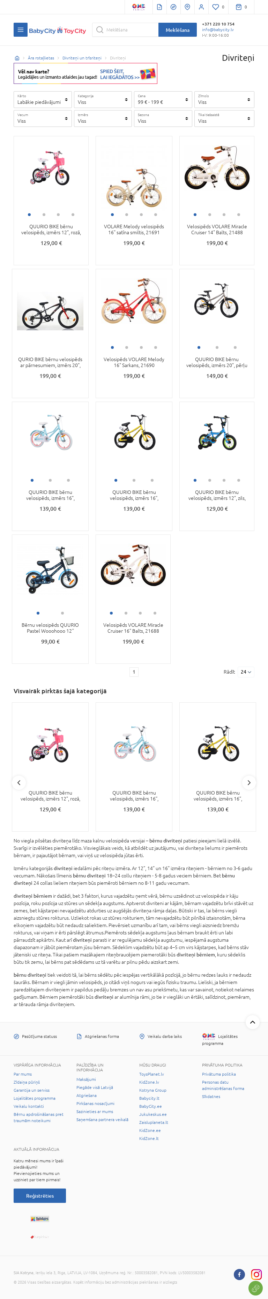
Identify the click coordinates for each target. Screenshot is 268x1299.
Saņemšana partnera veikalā (102, 1119)
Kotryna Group (152, 1090)
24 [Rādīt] (243, 672)
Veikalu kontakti (29, 1106)
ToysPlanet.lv (151, 1074)
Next (249, 783)
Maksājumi (86, 1079)
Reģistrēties (40, 1196)
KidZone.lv (149, 1082)
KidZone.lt (149, 1138)
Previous (19, 783)
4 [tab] (73, 214)
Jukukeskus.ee (153, 1114)
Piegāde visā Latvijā (94, 1087)
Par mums (23, 1074)
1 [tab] (29, 214)
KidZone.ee (150, 1130)
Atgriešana (86, 1095)
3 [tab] (58, 214)
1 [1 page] (134, 672)
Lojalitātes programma (34, 1098)
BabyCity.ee (150, 1106)
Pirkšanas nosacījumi (95, 1103)
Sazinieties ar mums (94, 1111)
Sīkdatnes (211, 1096)
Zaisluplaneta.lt (153, 1122)
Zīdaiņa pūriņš (27, 1082)
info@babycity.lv (218, 29)
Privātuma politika (219, 1074)
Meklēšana (177, 30)
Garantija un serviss (32, 1090)
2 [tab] (44, 214)
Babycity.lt (149, 1098)
